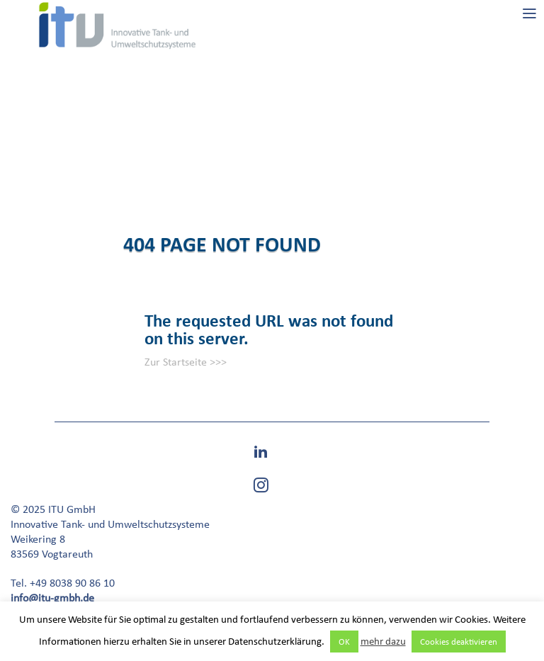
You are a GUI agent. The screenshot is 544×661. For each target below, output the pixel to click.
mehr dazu (383, 641)
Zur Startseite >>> (185, 361)
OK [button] (344, 641)
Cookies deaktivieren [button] (458, 641)
